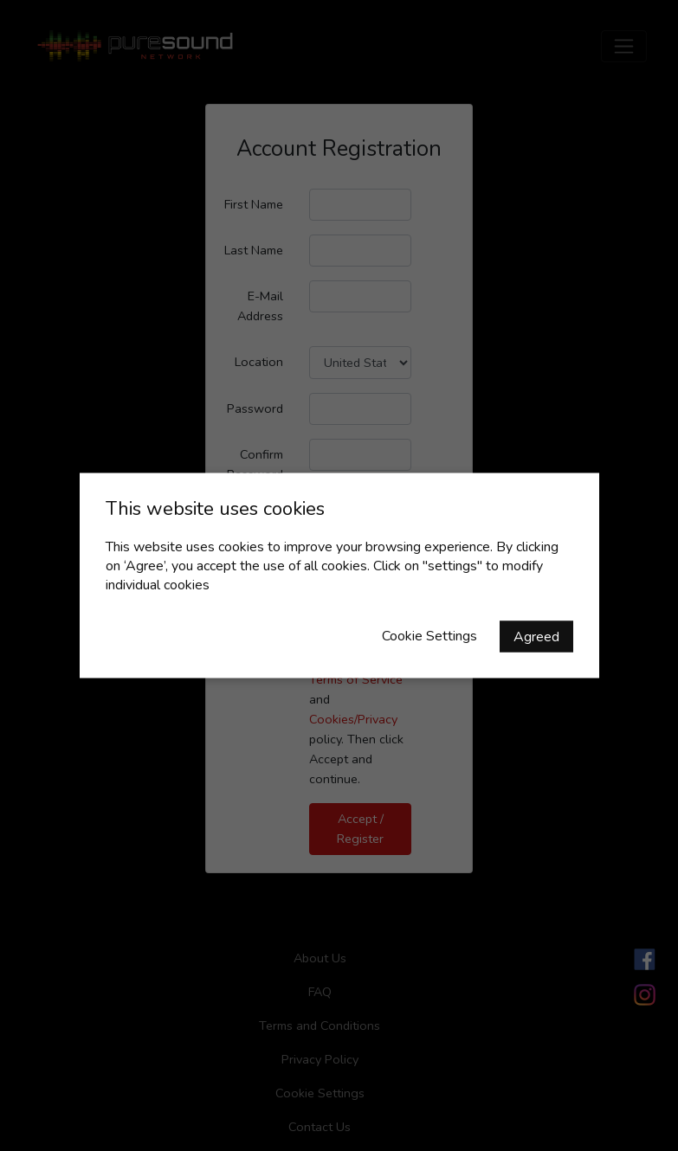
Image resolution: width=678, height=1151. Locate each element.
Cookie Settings (429, 636)
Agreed (536, 636)
